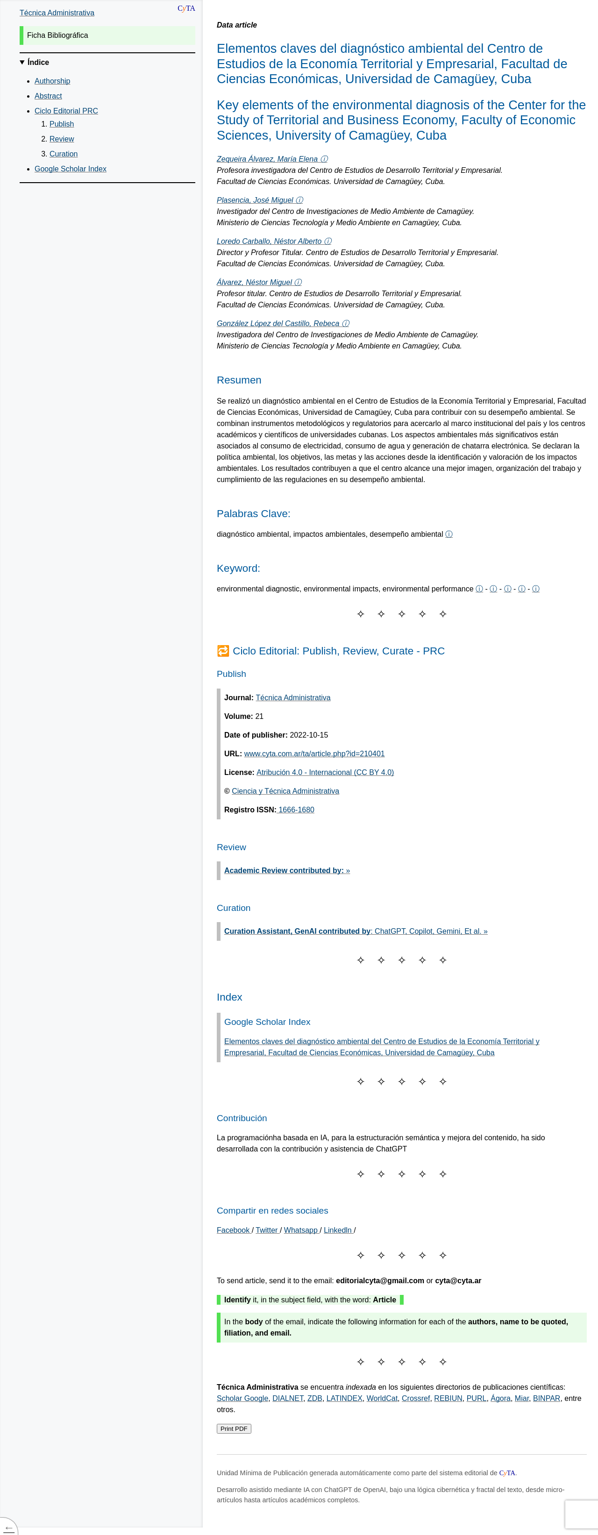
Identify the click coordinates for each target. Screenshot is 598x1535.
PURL (477, 1398)
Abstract (48, 96)
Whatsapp (302, 1230)
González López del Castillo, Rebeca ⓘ (283, 323)
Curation (64, 154)
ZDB (314, 1398)
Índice (38, 62)
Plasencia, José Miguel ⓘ (260, 200)
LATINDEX (345, 1398)
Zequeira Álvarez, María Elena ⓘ (272, 159)
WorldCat (382, 1398)
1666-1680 (295, 810)
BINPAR (546, 1398)
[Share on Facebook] (234, 1230)
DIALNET (287, 1398)
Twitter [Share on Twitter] (268, 1230)
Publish (62, 124)
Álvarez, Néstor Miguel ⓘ (259, 282)
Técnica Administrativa (57, 13)
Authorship (53, 81)
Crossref (416, 1398)
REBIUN (448, 1398)
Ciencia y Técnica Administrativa (285, 791)
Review (62, 139)
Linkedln (339, 1230)
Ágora (501, 1398)
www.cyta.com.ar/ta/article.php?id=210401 (314, 754)
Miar (522, 1398)
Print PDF (234, 1428)
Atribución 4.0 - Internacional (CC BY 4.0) (325, 772)
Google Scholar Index (71, 169)
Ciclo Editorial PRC (66, 111)
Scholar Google (242, 1398)
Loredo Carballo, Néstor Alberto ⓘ (274, 241)
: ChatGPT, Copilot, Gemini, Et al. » (356, 931)
